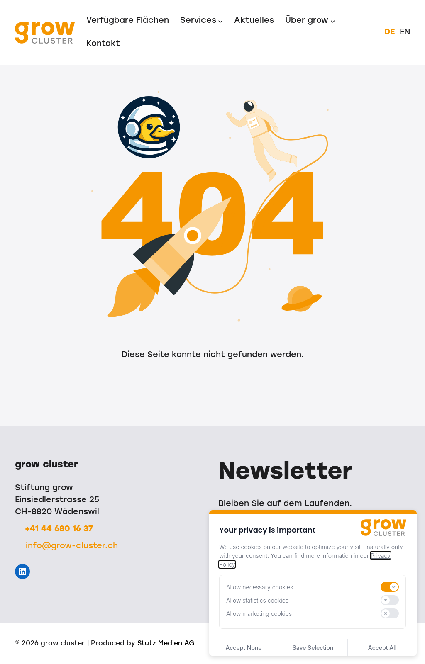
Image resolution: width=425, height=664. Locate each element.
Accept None (243, 647)
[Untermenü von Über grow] (332, 21)
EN (405, 32)
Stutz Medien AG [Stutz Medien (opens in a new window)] (165, 643)
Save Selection (313, 647)
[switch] (390, 587)
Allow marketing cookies (259, 613)
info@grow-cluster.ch (72, 546)
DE (389, 32)
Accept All (382, 647)
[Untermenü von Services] (220, 21)
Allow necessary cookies (259, 587)
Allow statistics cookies (257, 600)
